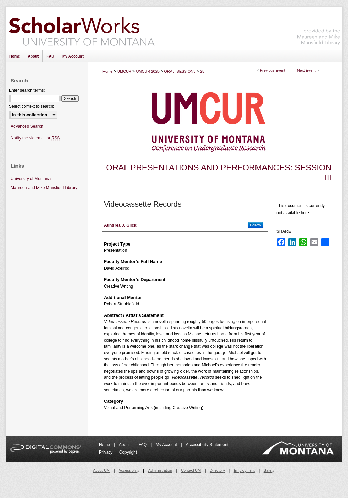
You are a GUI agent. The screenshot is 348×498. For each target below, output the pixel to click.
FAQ (143, 444)
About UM (101, 470)
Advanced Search (27, 126)
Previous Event (272, 70)
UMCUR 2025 (148, 71)
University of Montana (31, 178)
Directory (217, 470)
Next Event (306, 70)
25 (202, 71)
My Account (167, 444)
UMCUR (124, 71)
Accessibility (129, 470)
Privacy (106, 452)
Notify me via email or (35, 138)
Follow (255, 225)
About (125, 444)
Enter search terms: (27, 90)
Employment (244, 470)
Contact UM (191, 470)
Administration (160, 470)
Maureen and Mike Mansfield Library (318, 27)
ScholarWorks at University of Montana (81, 28)
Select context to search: (31, 106)
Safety (269, 470)
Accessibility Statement (207, 444)
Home (107, 71)
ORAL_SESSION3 (180, 71)
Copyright (128, 452)
